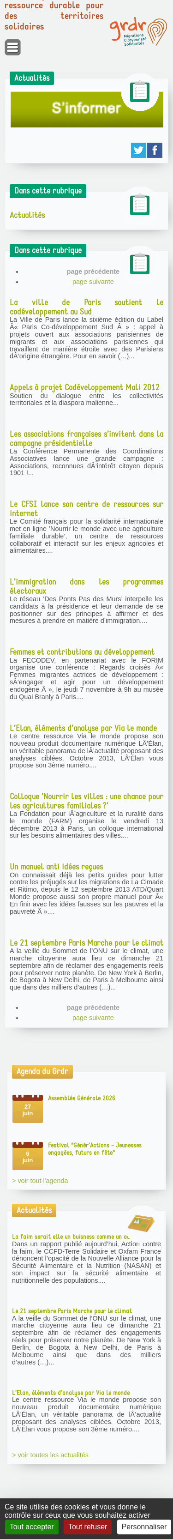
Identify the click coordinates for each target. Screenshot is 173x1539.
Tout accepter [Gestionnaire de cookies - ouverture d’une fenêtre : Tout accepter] (32, 1527)
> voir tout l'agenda (40, 1180)
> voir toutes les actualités (50, 1455)
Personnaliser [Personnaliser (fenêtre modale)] (144, 1527)
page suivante (93, 281)
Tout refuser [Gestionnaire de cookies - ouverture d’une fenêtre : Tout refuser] (87, 1527)
